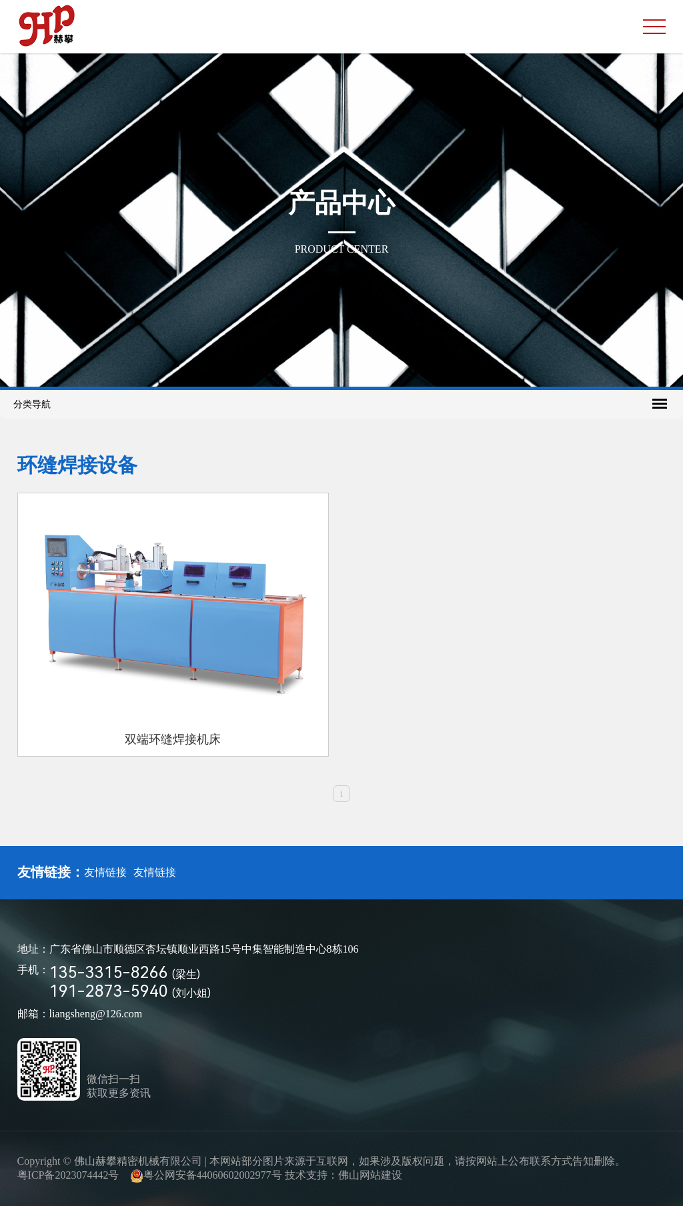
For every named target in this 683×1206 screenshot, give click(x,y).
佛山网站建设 (370, 1175)
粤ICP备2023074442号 (68, 1175)
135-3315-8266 (124, 972)
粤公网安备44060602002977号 (212, 1175)
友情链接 (105, 872)
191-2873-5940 (130, 991)
